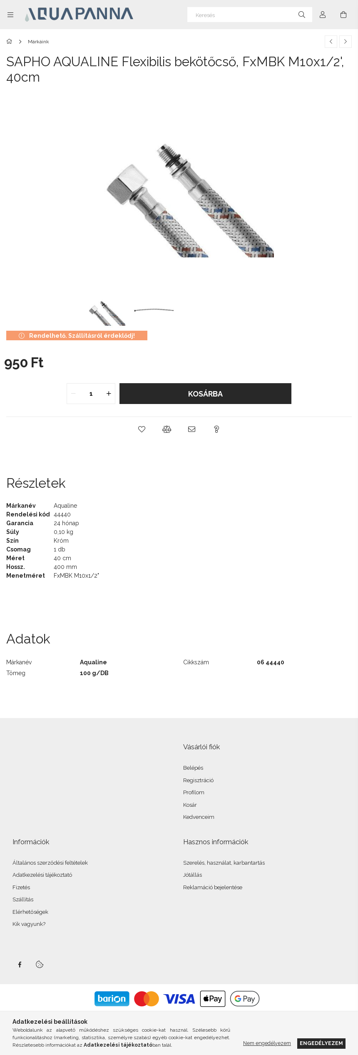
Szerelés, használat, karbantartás (224, 863)
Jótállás (192, 875)
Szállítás (22, 899)
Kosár (190, 805)
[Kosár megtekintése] (343, 14)
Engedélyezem (321, 1043)
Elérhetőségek (30, 912)
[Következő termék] (345, 41)
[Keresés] (249, 14)
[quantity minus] (73, 394)
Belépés (193, 768)
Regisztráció (198, 780)
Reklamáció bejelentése (212, 887)
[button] (141, 429)
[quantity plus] (108, 394)
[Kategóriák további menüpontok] (10, 14)
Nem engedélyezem (267, 1043)
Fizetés (21, 887)
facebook (19, 965)
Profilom (193, 792)
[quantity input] (91, 394)
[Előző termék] (331, 41)
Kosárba (205, 393)
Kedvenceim (198, 817)
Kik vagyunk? (28, 924)
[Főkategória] (10, 42)
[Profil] (322, 14)
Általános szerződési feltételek (50, 863)
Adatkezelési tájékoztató (42, 875)
